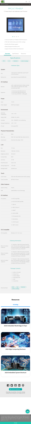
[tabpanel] (15, 25)
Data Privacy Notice (25, 418)
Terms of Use (19, 392)
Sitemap (23, 392)
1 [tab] (12, 36)
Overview (7, 53)
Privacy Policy (8, 392)
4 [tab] (18, 36)
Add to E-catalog (24, 61)
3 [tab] (16, 36)
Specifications (15, 53)
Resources (23, 53)
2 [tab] (14, 36)
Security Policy (13, 392)
